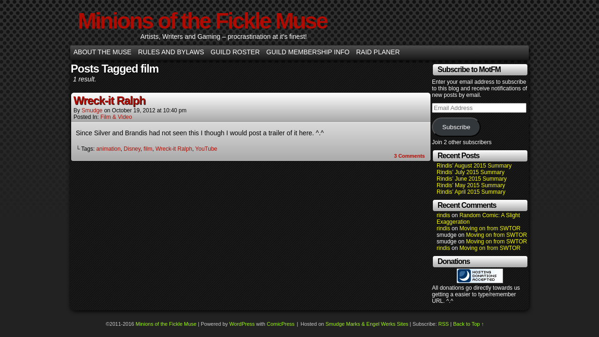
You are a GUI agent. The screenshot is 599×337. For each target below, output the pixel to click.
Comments (409, 156)
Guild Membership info (308, 52)
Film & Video (116, 117)
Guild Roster (235, 52)
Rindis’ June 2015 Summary (472, 179)
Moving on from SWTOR (490, 228)
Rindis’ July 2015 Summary (470, 172)
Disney (132, 149)
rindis (443, 215)
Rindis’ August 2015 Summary (474, 165)
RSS (443, 324)
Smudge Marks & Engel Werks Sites (366, 324)
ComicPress (280, 324)
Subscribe (456, 127)
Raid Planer (378, 52)
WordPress (242, 324)
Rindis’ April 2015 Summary (471, 192)
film (148, 149)
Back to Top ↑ (468, 324)
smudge (91, 110)
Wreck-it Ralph (109, 100)
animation (108, 149)
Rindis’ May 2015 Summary (471, 185)
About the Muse (102, 52)
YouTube (206, 149)
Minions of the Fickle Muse (202, 20)
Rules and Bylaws (171, 52)
